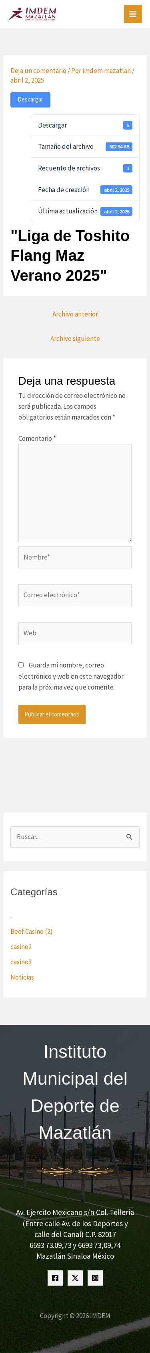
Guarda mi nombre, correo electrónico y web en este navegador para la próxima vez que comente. (71, 676)
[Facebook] (55, 1278)
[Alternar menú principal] (133, 14)
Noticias (22, 977)
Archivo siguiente (75, 338)
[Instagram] (95, 1278)
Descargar (30, 99)
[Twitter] (75, 1278)
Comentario (37, 438)
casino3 (21, 961)
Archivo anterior (75, 314)
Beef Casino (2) (31, 931)
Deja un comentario (38, 70)
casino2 (21, 946)
